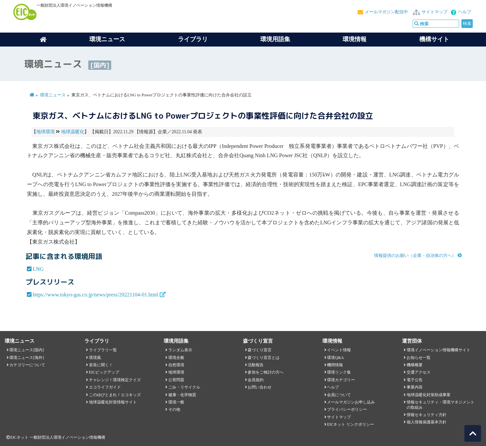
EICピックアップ (104, 372)
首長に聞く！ (101, 365)
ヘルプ (464, 12)
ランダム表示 (180, 350)
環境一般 (176, 402)
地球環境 (45, 131)
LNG (38, 269)
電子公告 (415, 380)
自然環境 (176, 365)
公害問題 (176, 380)
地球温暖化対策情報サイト (113, 402)
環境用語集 (275, 39)
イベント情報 (339, 350)
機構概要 (415, 365)
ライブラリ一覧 (103, 350)
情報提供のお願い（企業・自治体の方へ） (415, 255)
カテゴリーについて (27, 365)
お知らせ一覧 (419, 357)
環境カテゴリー (341, 380)
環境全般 (176, 357)
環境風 (95, 357)
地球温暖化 (72, 131)
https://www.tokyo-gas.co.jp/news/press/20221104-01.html (95, 294)
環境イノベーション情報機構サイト (438, 350)
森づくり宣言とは (264, 357)
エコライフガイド (105, 387)
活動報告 (256, 365)
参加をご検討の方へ (266, 372)
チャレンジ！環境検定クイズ (115, 380)
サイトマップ (434, 12)
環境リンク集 (339, 372)
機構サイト (434, 39)
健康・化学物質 (182, 394)
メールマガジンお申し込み (351, 402)
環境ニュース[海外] (26, 357)
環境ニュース (53, 95)
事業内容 (415, 387)
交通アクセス (419, 372)
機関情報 (335, 365)
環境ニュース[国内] (26, 350)
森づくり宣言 (260, 350)
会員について (339, 394)
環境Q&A (335, 357)
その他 (174, 409)
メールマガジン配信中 (386, 12)
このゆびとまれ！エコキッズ (115, 394)
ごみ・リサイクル (184, 387)
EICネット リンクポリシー (350, 424)
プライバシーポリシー (347, 409)
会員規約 (256, 380)
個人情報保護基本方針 (426, 422)
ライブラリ (193, 39)
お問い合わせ (260, 387)
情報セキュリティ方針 (426, 414)
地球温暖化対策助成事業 (428, 394)
